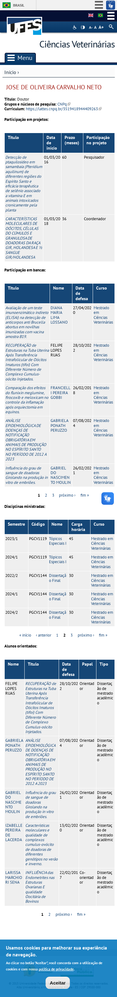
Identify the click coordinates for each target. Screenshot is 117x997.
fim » (84, 495)
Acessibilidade (75, 27)
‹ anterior (43, 635)
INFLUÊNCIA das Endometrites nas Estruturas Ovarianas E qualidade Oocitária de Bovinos (39, 887)
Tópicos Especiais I (57, 541)
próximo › (67, 495)
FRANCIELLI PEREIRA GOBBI (61, 392)
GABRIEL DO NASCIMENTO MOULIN (61, 475)
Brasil (18, 5)
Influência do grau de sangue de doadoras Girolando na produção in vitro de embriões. (26, 475)
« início (25, 635)
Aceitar (58, 983)
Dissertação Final (57, 578)
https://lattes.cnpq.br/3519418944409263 (64, 109)
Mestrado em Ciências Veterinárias (103, 315)
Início (10, 72)
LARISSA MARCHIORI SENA (13, 877)
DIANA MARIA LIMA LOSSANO (59, 315)
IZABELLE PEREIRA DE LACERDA (13, 832)
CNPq (64, 104)
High (82, 27)
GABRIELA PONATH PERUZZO (59, 425)
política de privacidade (56, 969)
